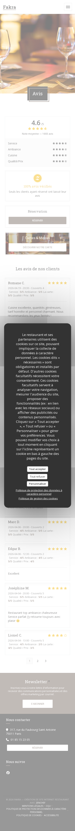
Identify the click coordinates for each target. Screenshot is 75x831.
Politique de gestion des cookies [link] (38, 498)
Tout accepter (37, 469)
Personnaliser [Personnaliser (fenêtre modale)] (37, 484)
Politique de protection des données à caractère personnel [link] (39, 491)
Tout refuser (37, 476)
